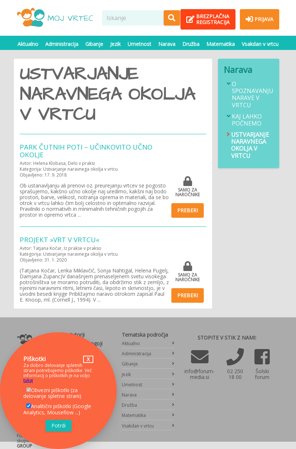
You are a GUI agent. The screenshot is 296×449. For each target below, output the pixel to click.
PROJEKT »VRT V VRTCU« (59, 239)
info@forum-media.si (199, 374)
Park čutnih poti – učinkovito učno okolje (86, 150)
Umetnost (139, 43)
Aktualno (27, 43)
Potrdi (58, 425)
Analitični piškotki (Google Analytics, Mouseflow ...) (57, 409)
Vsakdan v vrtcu (260, 43)
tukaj (28, 380)
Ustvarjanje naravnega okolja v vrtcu (250, 145)
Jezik (115, 43)
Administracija (61, 43)
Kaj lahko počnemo (247, 120)
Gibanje (94, 43)
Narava (166, 43)
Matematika (220, 43)
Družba (190, 43)
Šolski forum (262, 374)
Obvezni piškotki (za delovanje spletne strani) (52, 393)
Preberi (187, 210)
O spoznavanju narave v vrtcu (252, 95)
